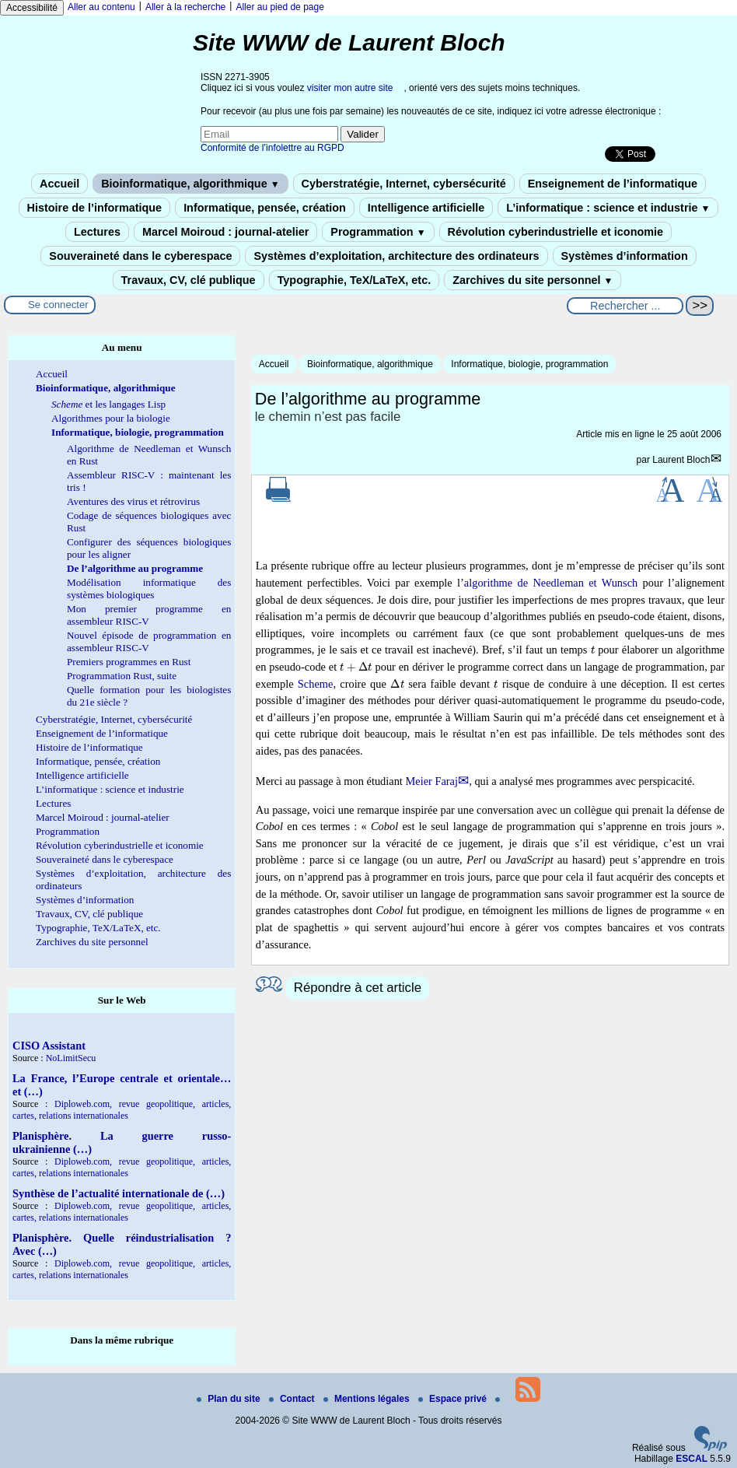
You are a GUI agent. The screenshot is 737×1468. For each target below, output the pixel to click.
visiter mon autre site (350, 87)
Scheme (316, 684)
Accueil (59, 183)
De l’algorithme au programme (135, 568)
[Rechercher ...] (625, 305)
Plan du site (230, 1398)
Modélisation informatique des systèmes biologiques (149, 588)
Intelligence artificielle (426, 207)
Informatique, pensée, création (264, 207)
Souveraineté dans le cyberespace (140, 256)
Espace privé (453, 1398)
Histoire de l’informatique (94, 207)
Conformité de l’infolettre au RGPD (272, 147)
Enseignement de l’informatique (612, 183)
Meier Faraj (431, 781)
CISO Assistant (49, 1045)
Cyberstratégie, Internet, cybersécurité (404, 183)
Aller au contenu (101, 7)
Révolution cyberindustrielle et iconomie (555, 232)
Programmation (377, 232)
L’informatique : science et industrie (608, 207)
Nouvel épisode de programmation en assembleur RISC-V (149, 641)
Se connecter (58, 304)
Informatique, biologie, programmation (529, 364)
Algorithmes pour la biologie (110, 418)
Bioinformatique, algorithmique (190, 183)
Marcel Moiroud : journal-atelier (225, 232)
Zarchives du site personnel (532, 280)
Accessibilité (32, 7)
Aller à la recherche (185, 7)
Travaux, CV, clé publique (188, 280)
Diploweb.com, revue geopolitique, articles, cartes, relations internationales (121, 1109)
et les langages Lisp (108, 404)
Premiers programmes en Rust (128, 661)
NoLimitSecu (71, 1058)
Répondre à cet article (357, 987)
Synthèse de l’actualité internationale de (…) (118, 1193)
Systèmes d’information (624, 256)
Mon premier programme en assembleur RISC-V (149, 615)
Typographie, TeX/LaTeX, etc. (354, 280)
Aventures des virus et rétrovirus (133, 501)
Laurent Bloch (681, 459)
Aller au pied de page (279, 7)
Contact (293, 1398)
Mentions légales (367, 1398)
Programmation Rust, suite (121, 675)
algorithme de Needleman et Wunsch (550, 582)
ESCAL (691, 1458)
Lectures (97, 232)
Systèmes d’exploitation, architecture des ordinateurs (396, 256)
